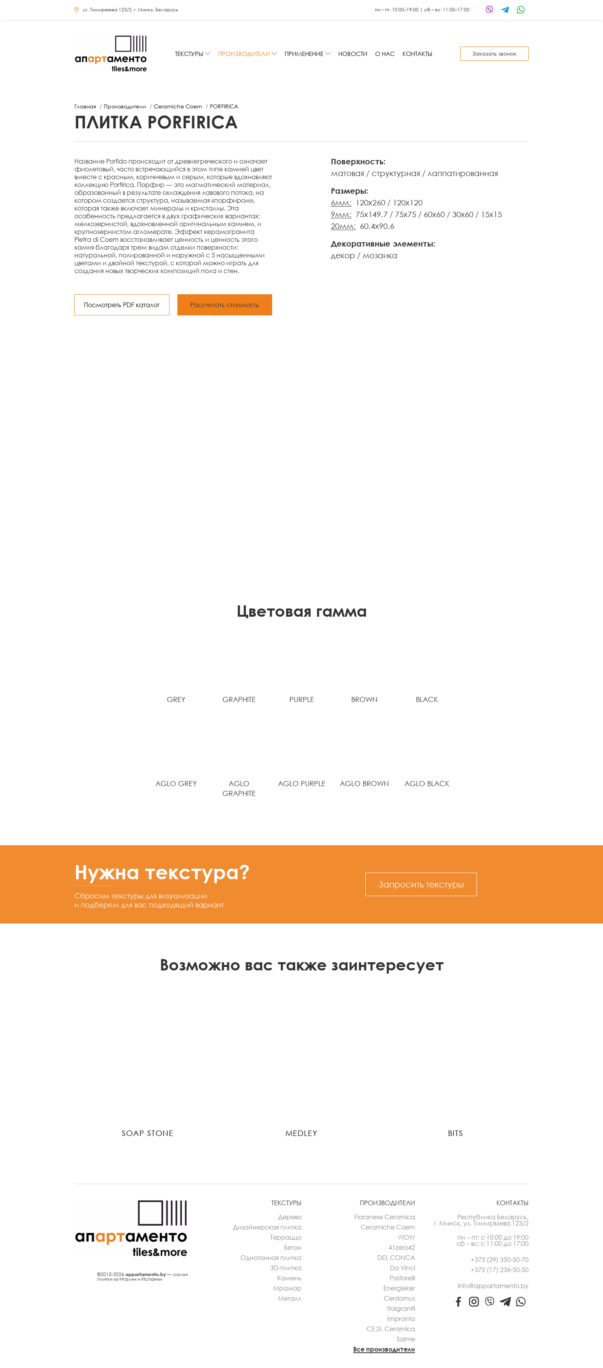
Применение (304, 53)
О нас (385, 53)
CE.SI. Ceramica (390, 1329)
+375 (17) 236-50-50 (500, 1270)
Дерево (290, 1217)
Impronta (401, 1319)
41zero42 (401, 1247)
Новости (352, 53)
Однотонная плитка (271, 1258)
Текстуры (189, 53)
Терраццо (286, 1237)
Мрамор (287, 1288)
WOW (406, 1237)
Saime (406, 1339)
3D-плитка (286, 1268)
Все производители (384, 1349)
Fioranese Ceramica (384, 1217)
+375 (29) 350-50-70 (500, 1259)
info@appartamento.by (493, 1286)
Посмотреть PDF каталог (122, 305)
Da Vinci (402, 1268)
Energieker (399, 1288)
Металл (290, 1298)
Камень (289, 1278)
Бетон (293, 1247)
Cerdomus (399, 1298)
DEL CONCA (396, 1258)
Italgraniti (401, 1308)
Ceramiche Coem (388, 1227)
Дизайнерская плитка (267, 1227)
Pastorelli (402, 1278)
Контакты (417, 53)
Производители (244, 53)
